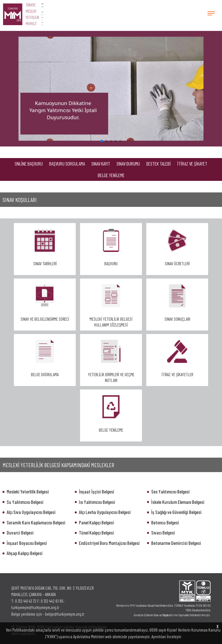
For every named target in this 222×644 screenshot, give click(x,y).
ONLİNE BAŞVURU (29, 163)
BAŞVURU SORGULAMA (67, 163)
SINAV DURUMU (128, 163)
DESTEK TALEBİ (158, 163)
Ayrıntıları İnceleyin (166, 636)
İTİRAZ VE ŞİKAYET (192, 163)
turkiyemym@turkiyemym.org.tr (35, 607)
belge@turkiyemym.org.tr (64, 614)
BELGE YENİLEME (111, 175)
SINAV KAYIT (100, 163)
